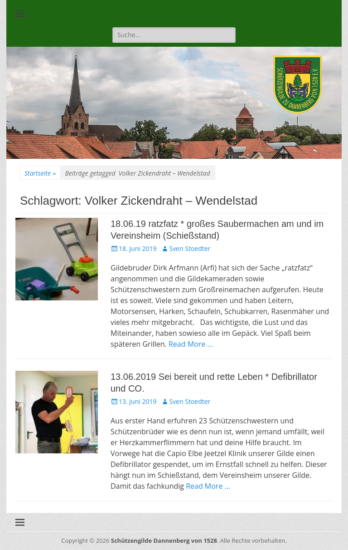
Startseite (40, 173)
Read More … (191, 344)
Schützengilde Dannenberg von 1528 (164, 540)
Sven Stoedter (189, 248)
